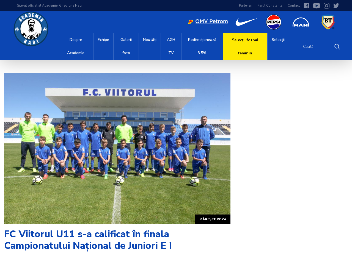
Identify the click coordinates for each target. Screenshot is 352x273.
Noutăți (149, 39)
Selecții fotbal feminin (245, 46)
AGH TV (171, 46)
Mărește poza (212, 219)
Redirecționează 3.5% (202, 46)
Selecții (278, 39)
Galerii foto (126, 46)
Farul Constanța (269, 5)
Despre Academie (75, 46)
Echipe (103, 39)
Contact (294, 5)
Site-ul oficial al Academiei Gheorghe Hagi (49, 5)
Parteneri (245, 5)
